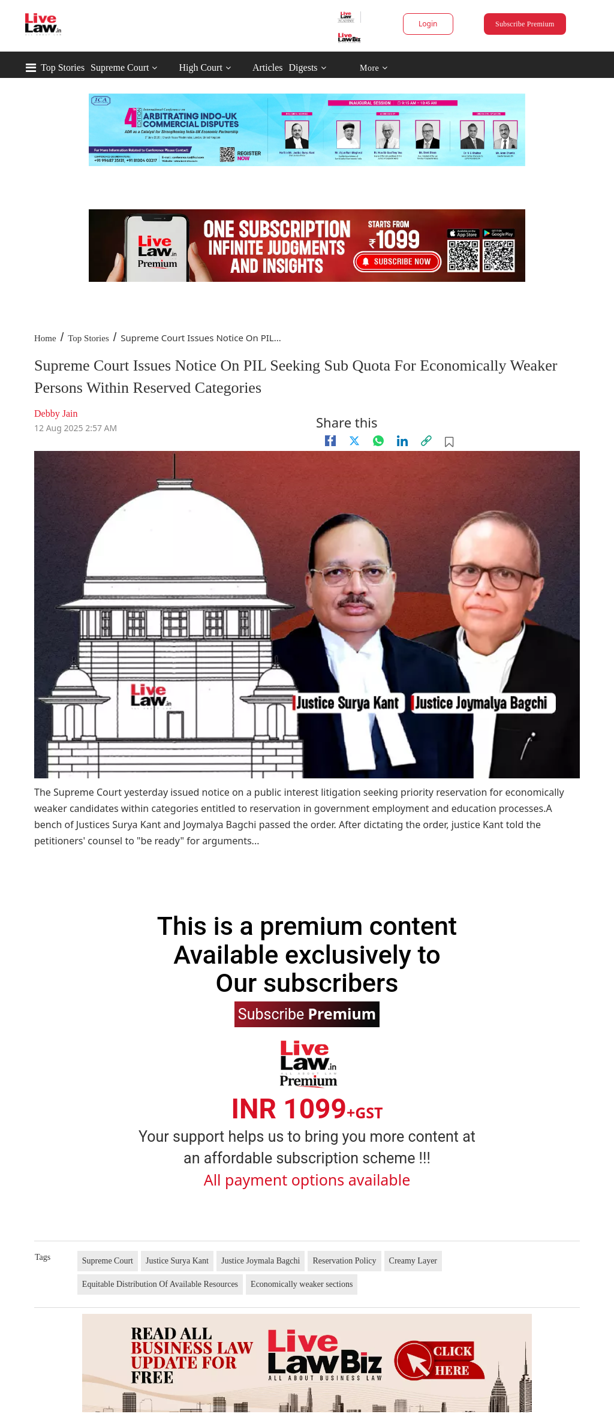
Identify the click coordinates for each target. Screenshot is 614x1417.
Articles (267, 67)
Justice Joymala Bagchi (260, 1260)
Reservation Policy (344, 1260)
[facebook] (330, 440)
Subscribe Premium (524, 24)
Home (45, 338)
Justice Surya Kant (177, 1260)
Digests (303, 67)
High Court (200, 67)
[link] (426, 440)
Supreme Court (120, 67)
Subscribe (307, 1013)
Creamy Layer (413, 1260)
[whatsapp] (378, 440)
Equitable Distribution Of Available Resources (160, 1284)
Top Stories (63, 67)
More (374, 68)
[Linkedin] (402, 440)
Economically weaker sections (302, 1284)
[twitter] (354, 440)
